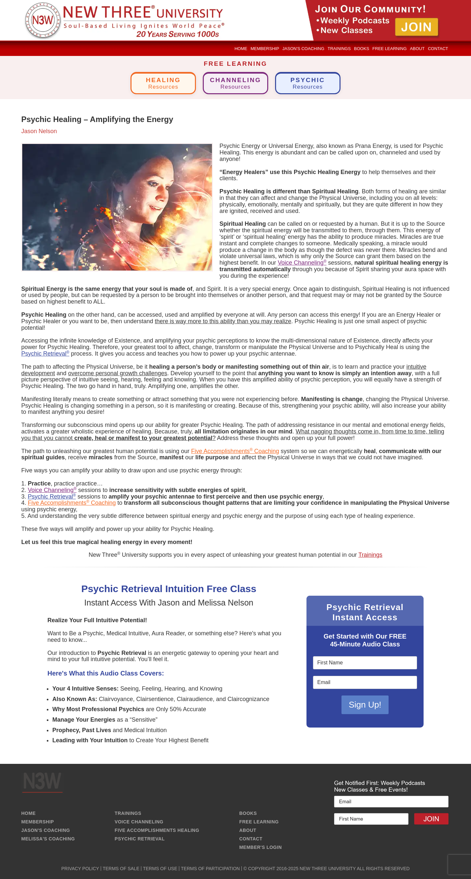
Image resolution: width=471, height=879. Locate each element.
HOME (28, 813)
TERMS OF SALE (121, 868)
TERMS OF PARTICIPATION (210, 868)
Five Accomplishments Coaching (235, 451)
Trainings (370, 555)
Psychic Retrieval (45, 353)
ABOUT (247, 830)
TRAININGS (128, 813)
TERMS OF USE (160, 868)
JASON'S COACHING (45, 830)
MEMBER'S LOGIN (260, 847)
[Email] (365, 682)
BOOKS (248, 813)
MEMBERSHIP (37, 821)
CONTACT (250, 838)
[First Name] (365, 663)
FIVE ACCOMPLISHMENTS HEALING (157, 830)
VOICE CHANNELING (139, 821)
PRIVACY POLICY (80, 868)
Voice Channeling (302, 262)
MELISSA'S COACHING (48, 838)
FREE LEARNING (259, 821)
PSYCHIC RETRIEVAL (140, 838)
